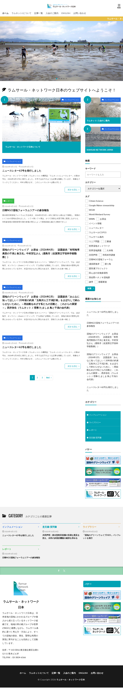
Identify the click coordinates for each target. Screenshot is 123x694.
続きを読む (73, 189)
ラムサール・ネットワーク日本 (70, 686)
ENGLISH (73, 13)
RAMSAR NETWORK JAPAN (100, 149)
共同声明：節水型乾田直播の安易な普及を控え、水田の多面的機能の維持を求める (61, 538)
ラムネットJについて (23, 13)
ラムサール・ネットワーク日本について (29, 146)
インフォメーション (69, 100)
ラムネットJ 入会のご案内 (99, 120)
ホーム (5, 13)
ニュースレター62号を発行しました (21, 343)
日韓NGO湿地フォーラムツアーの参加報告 (25, 208)
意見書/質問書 (95, 438)
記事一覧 (43, 13)
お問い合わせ (88, 13)
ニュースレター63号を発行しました (21, 170)
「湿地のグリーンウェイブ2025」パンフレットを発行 (101, 537)
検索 (89, 288)
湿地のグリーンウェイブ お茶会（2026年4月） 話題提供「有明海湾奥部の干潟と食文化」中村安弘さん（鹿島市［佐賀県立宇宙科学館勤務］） (40, 251)
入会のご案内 (58, 13)
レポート (9, 200)
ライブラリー (95, 422)
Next (48, 373)
